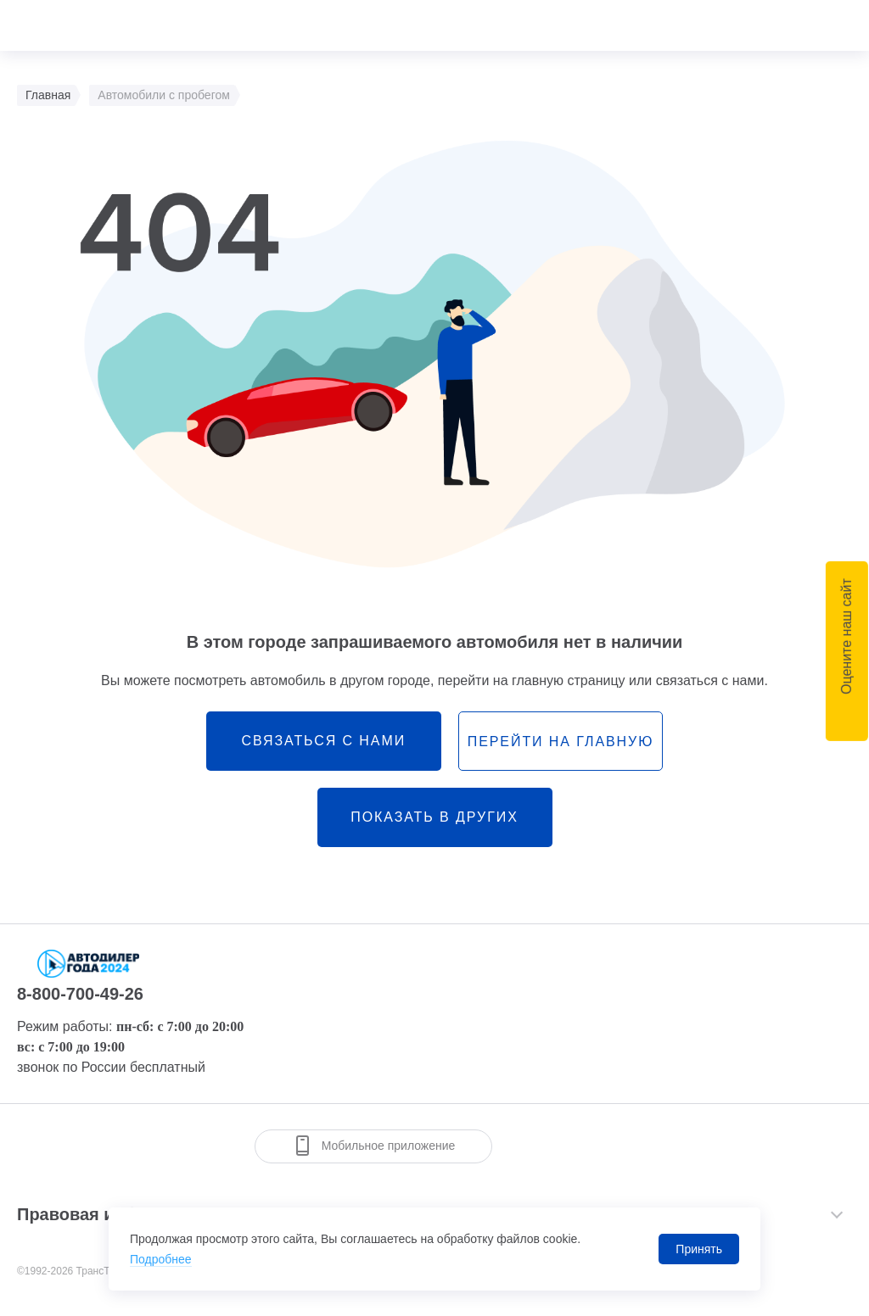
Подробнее (161, 1259)
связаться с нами (323, 740)
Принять (699, 1249)
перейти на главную (560, 741)
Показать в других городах (434, 828)
